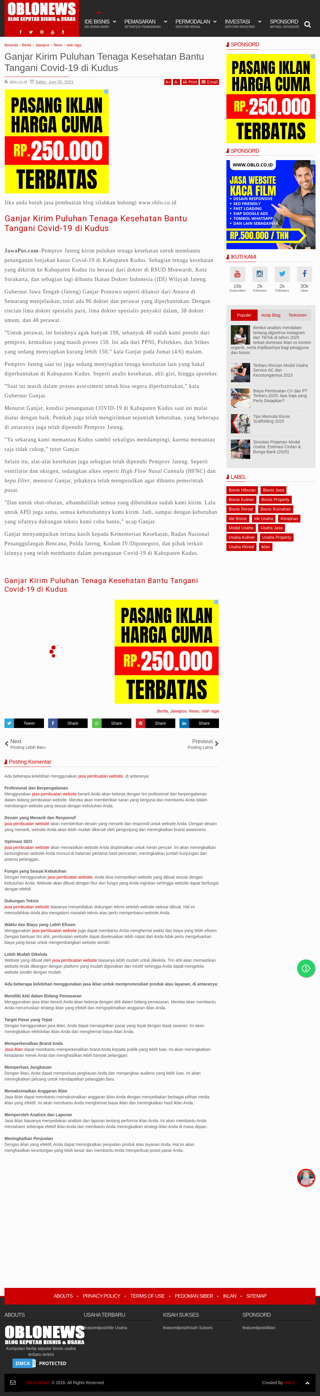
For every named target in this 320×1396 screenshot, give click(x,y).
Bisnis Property (275, 499)
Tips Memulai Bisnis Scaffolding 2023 (271, 419)
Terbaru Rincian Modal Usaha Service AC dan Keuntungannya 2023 (280, 370)
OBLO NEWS (38, 1382)
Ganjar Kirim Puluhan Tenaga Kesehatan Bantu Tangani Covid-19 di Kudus (95, 223)
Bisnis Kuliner (241, 499)
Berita (162, 711)
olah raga (210, 711)
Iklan (229, 1296)
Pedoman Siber (194, 1296)
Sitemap (256, 1296)
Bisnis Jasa (273, 490)
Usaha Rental (241, 546)
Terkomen (298, 315)
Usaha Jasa (272, 527)
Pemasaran (142, 24)
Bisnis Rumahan (276, 509)
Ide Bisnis (238, 518)
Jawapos (178, 711)
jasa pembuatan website (100, 776)
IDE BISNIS (96, 24)
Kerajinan (289, 518)
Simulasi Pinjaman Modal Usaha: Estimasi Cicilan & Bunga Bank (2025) (277, 447)
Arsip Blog (270, 315)
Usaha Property (276, 537)
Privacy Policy (101, 1296)
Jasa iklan (14, 1049)
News (194, 711)
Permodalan (193, 24)
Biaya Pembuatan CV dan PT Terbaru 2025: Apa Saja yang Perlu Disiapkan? (280, 396)
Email (209, 82)
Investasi (240, 24)
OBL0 (289, 1382)
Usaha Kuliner (242, 537)
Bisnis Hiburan (242, 490)
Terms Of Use (147, 1296)
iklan (265, 546)
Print (190, 82)
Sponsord (285, 24)
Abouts (62, 1296)
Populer (244, 315)
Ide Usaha (263, 518)
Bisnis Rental (241, 509)
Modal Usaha (241, 527)
